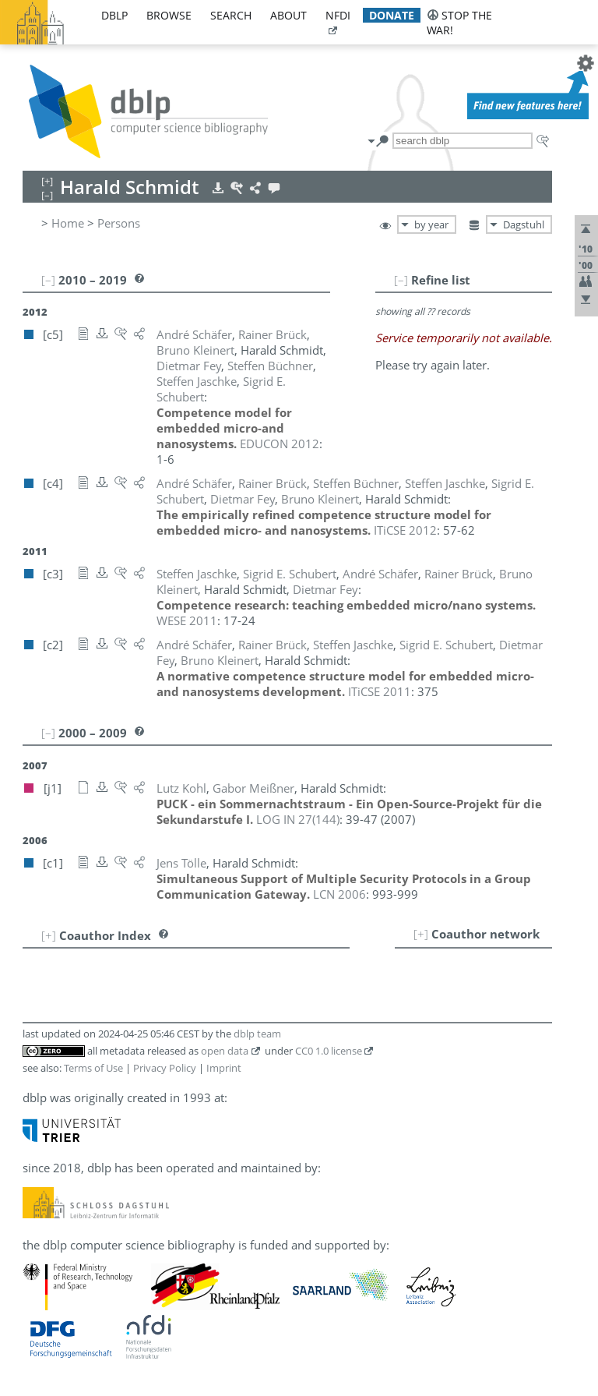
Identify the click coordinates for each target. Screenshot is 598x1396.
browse (169, 15)
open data (224, 1051)
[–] (401, 280)
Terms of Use (93, 1068)
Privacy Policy (164, 1068)
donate (391, 15)
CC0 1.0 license (328, 1051)
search (231, 15)
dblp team (257, 1034)
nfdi (337, 15)
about (288, 15)
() (297, 819)
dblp (114, 15)
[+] (420, 934)
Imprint (223, 1068)
